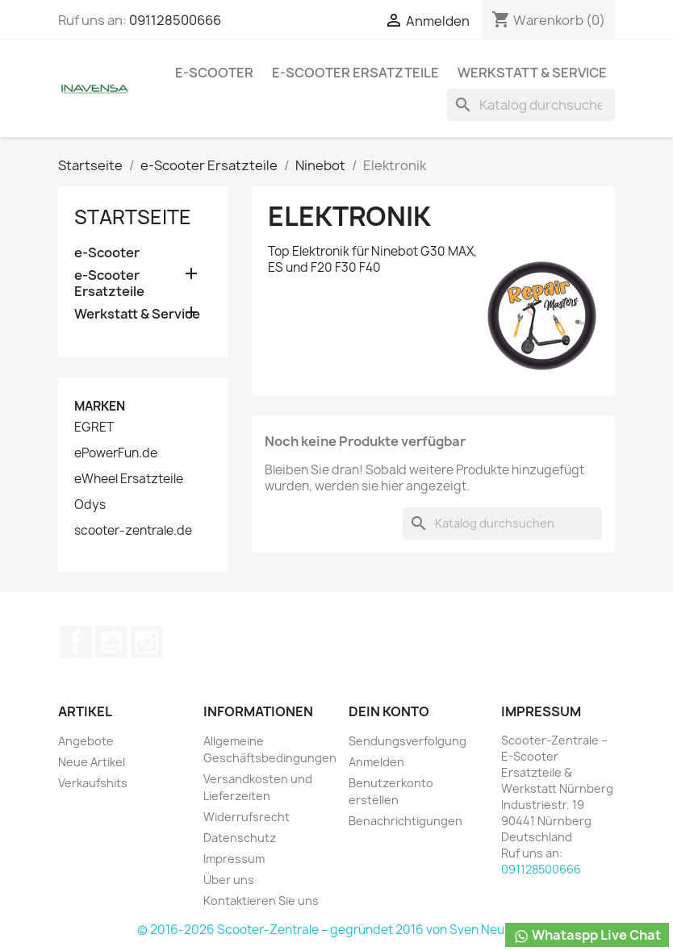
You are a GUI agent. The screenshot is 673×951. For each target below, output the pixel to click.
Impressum (234, 858)
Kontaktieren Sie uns (261, 900)
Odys (90, 505)
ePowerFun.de (115, 453)
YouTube (111, 642)
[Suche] (531, 105)
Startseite (132, 217)
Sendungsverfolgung (407, 741)
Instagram (147, 642)
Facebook (76, 642)
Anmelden (376, 762)
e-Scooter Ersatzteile (355, 72)
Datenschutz (239, 837)
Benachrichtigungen (405, 820)
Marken (99, 406)
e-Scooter (214, 72)
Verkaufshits (92, 782)
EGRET (94, 427)
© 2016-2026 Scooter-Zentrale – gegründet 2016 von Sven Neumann (337, 929)
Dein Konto (389, 711)
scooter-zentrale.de (133, 531)
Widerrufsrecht (246, 816)
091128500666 (175, 20)
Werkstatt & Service (532, 72)
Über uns (228, 879)
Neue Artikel (91, 762)
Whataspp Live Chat (587, 935)
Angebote (86, 741)
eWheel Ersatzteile (128, 479)
